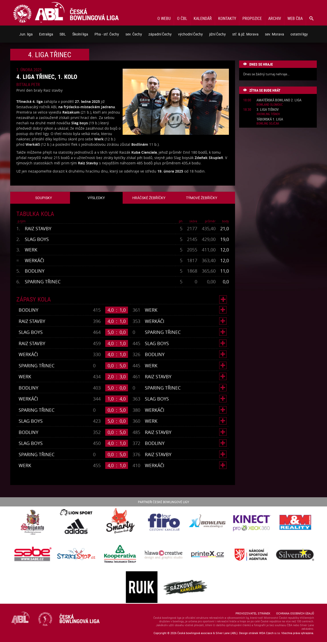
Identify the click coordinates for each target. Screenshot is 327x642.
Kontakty (227, 18)
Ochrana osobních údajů (295, 613)
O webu (164, 18)
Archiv (274, 18)
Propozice (252, 18)
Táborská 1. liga (269, 119)
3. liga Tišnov (267, 109)
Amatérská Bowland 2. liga (278, 100)
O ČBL (182, 18)
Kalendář (203, 18)
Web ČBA (295, 18)
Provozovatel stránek (253, 613)
